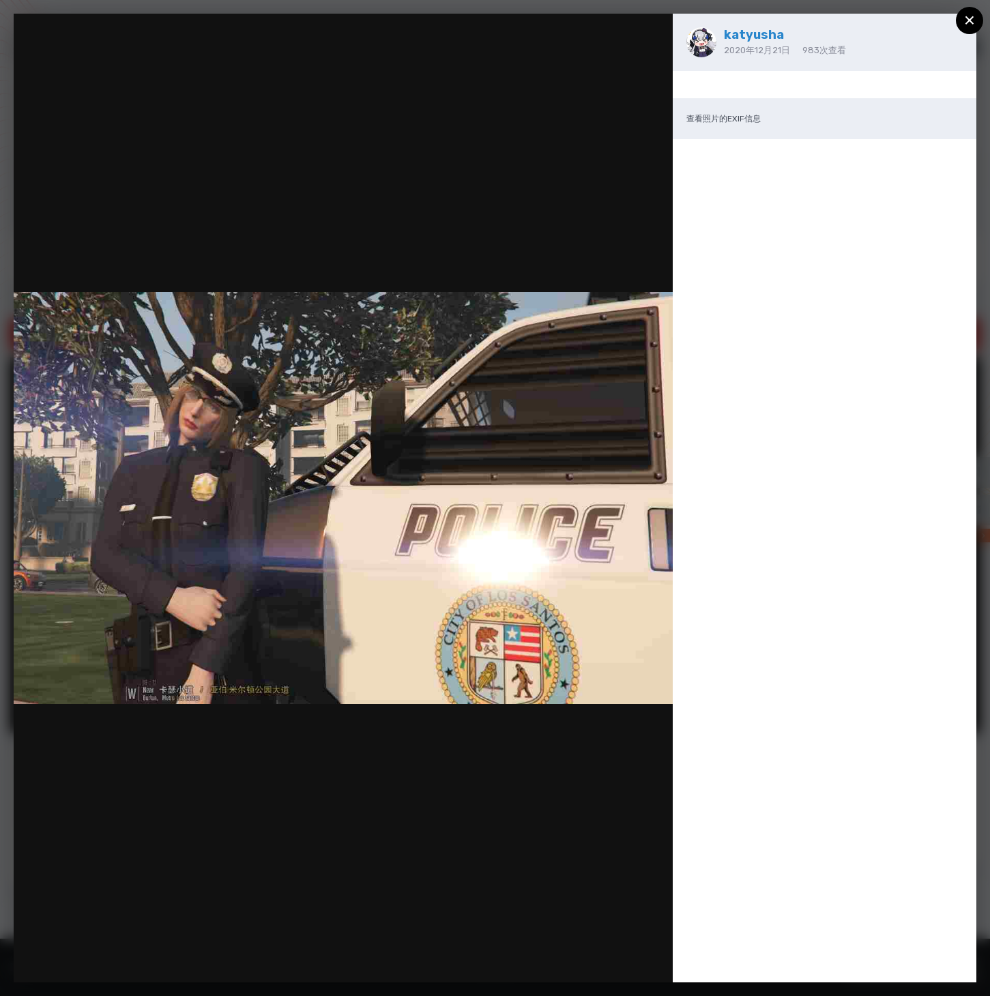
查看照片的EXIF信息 (723, 118)
